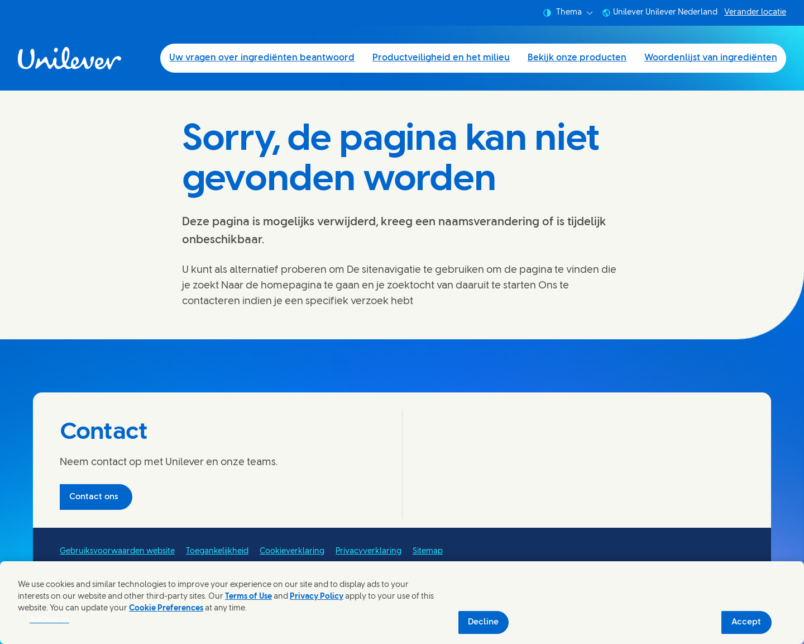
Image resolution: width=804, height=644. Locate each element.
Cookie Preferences (166, 608)
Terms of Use (248, 597)
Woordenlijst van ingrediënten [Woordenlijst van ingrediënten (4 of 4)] (710, 58)
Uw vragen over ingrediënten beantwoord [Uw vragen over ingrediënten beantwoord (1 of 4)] (262, 58)
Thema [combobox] (568, 12)
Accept (746, 622)
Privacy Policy (316, 597)
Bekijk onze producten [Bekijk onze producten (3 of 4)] (577, 58)
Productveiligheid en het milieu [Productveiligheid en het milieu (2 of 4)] (441, 58)
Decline (483, 622)
